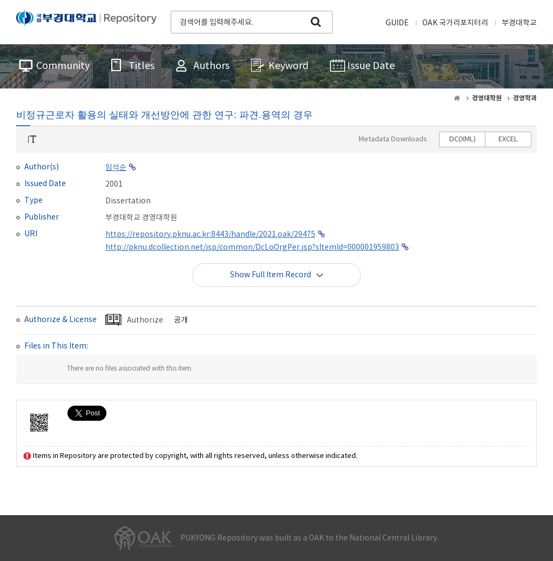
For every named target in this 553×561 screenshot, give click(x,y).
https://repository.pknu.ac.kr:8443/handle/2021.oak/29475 (210, 234)
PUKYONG (86, 21)
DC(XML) (462, 139)
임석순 (115, 167)
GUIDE (397, 23)
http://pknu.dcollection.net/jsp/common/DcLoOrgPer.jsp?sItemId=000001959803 (252, 247)
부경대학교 (519, 23)
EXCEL (508, 139)
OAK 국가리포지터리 (455, 23)
